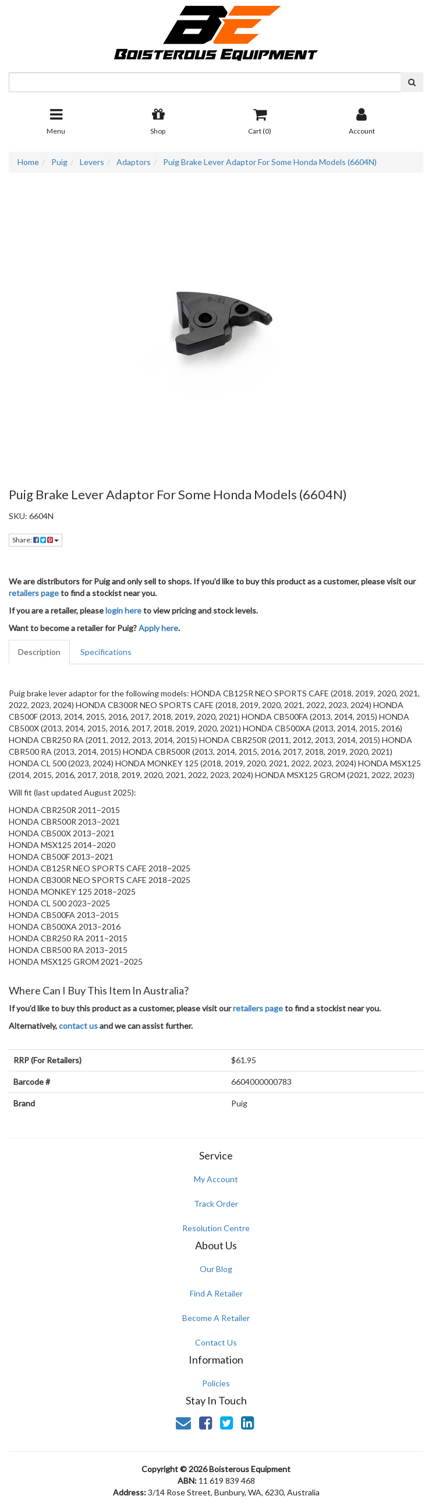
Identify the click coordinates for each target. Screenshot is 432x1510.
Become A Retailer (216, 1318)
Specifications (106, 652)
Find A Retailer (216, 1293)
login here (123, 610)
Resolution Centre (216, 1228)
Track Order (216, 1203)
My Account (216, 1179)
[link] (205, 1422)
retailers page (34, 593)
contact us (78, 1026)
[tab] (40, 652)
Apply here (158, 628)
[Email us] (183, 1422)
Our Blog (216, 1269)
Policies (216, 1383)
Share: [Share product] (35, 539)
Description (39, 652)
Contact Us (216, 1342)
